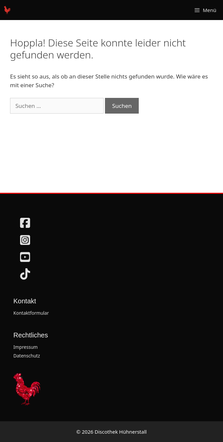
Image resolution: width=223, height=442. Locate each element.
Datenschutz (26, 355)
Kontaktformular (31, 313)
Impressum (25, 347)
